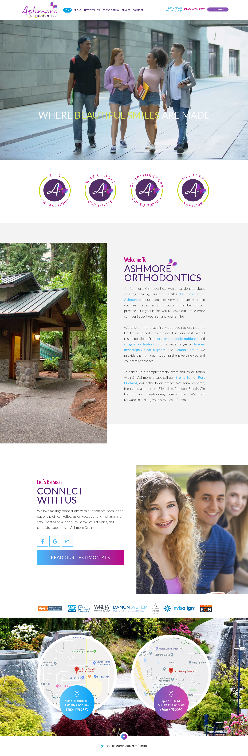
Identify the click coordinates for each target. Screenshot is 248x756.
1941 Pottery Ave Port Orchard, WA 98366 (171, 703)
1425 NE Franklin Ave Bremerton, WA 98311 (77, 703)
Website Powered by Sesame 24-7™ (119, 746)
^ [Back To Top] (124, 736)
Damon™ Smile (186, 350)
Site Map (143, 746)
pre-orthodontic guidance (177, 338)
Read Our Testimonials (80, 557)
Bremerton (175, 8)
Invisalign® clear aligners (145, 350)
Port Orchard (173, 10)
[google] (54, 541)
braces (199, 344)
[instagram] (67, 541)
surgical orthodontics (141, 344)
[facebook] (42, 541)
